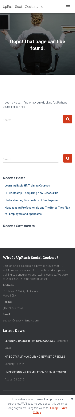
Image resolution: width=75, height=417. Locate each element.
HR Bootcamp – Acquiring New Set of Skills (31, 193)
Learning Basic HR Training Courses (27, 185)
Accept (54, 408)
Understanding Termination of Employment (31, 200)
